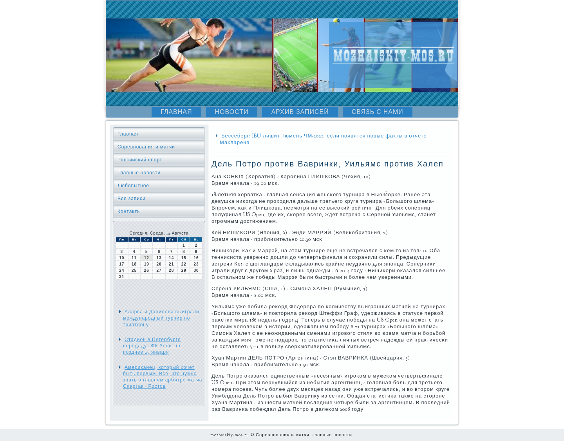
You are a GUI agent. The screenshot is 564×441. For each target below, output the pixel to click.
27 (158, 270)
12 (146, 258)
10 (121, 258)
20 (158, 264)
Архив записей (300, 112)
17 (121, 264)
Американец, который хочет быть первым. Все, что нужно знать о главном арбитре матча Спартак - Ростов (162, 377)
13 (158, 258)
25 (134, 270)
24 (121, 270)
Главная (176, 112)
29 (183, 270)
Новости (232, 112)
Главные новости (139, 173)
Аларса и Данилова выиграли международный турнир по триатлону (161, 318)
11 (134, 258)
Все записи (132, 198)
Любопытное (133, 186)
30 (196, 270)
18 (134, 264)
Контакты (129, 211)
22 (183, 264)
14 (171, 258)
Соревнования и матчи (146, 147)
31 (121, 277)
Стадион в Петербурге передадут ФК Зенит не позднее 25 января (152, 346)
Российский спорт (140, 160)
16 (196, 258)
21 (171, 264)
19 (146, 264)
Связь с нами (377, 112)
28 (171, 270)
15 (183, 258)
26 (146, 270)
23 (196, 264)
